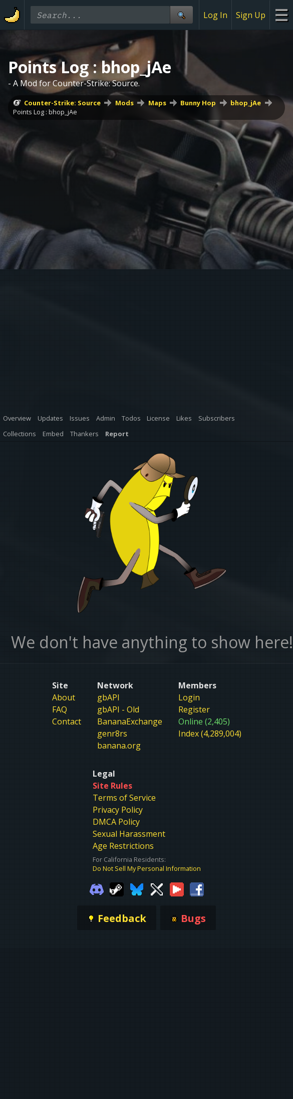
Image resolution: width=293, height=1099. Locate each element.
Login (189, 697)
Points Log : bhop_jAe (45, 111)
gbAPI (108, 697)
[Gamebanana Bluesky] (137, 888)
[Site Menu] (281, 15)
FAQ (59, 709)
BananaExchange (129, 721)
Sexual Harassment (129, 833)
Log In (215, 15)
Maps (157, 102)
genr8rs (112, 733)
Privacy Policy (118, 809)
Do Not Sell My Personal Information (147, 868)
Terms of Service (124, 797)
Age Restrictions (123, 845)
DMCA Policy (116, 821)
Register (194, 709)
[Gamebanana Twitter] (157, 888)
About (63, 697)
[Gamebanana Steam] (117, 888)
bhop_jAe (245, 102)
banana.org (119, 745)
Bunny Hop (198, 102)
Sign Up (250, 15)
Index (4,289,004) (209, 733)
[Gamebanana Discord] (97, 888)
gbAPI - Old (118, 709)
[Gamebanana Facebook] (197, 888)
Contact (66, 721)
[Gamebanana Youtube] (177, 888)
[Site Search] (181, 15)
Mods (124, 102)
